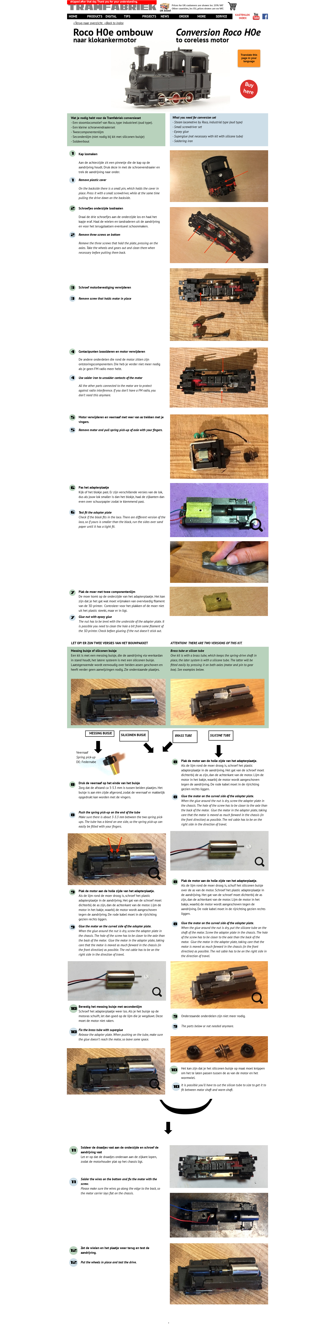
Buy (249, 85)
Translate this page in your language (249, 58)
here (248, 91)
